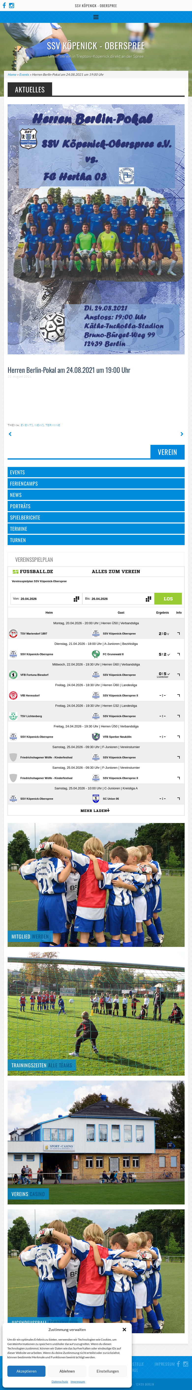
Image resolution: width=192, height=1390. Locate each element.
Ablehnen (67, 1371)
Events (24, 74)
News (39, 425)
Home (12, 74)
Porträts (20, 506)
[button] (124, 1329)
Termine (52, 425)
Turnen (18, 540)
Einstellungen (108, 1371)
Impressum (78, 1381)
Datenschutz (60, 1381)
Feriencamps (24, 483)
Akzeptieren (26, 1371)
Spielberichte (25, 517)
